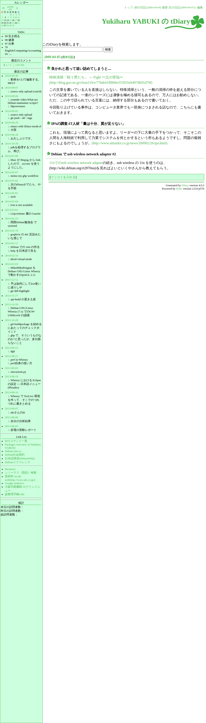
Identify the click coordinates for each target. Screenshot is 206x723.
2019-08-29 (11, 122)
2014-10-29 (11, 143)
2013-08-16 (11, 392)
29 (10, 25)
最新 (165, 7)
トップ (128, 7)
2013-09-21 (11, 356)
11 (18, 17)
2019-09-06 (11, 96)
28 (7, 25)
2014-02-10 (11, 255)
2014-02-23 (11, 218)
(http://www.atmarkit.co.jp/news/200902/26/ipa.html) (129, 143)
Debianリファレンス (17, 462)
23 (13, 23)
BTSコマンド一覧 (16, 441)
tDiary (185, 185)
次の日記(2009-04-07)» (182, 7)
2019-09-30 (11, 75)
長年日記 (68, 57)
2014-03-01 (11, 209)
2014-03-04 (11, 201)
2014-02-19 (11, 230)
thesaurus (10, 469)
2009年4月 (10, 8)
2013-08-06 (11, 417)
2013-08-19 (11, 376)
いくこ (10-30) (15, 65)
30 (13, 25)
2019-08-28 (11, 134)
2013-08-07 (11, 408)
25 (18, 23)
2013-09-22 (11, 347)
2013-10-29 (11, 304)
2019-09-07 (11, 87)
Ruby (179, 188)
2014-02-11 (11, 243)
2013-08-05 (11, 426)
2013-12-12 (11, 279)
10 (16, 17)
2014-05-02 (11, 180)
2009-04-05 (52, 57)
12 (2, 20)
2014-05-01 (11, 193)
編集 (200, 7)
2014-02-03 (11, 264)
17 (16, 20)
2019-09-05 (11, 111)
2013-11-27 (11, 295)
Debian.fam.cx (13, 451)
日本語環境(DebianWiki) (20, 458)
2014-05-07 (11, 172)
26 (2, 25)
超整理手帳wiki (14, 494)
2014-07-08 (11, 156)
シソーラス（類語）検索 (20, 472)
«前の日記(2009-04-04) (147, 7)
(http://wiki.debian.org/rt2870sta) (72, 168)
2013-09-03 (11, 368)
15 (10, 20)
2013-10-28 (11, 320)
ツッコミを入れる (63, 177)
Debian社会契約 (15, 454)
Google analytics (14, 483)
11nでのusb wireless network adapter (76, 163)
